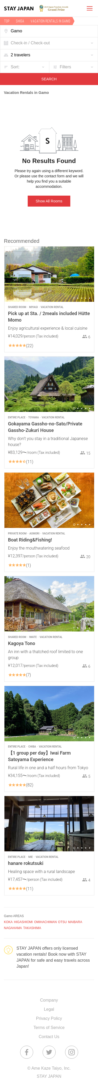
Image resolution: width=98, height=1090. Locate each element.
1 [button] (74, 298)
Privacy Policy (49, 1018)
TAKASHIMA (32, 928)
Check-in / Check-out (30, 43)
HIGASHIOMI (23, 922)
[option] (49, 274)
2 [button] (77, 298)
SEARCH (48, 79)
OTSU (62, 922)
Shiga (20, 21)
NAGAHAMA (13, 928)
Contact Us (49, 1036)
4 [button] (85, 298)
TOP (7, 21)
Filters (65, 67)
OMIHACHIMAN (45, 922)
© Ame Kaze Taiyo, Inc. (49, 1068)
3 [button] (81, 298)
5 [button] (89, 298)
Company (49, 1000)
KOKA (8, 922)
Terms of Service (49, 1027)
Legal (49, 1009)
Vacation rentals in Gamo (50, 21)
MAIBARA (75, 922)
